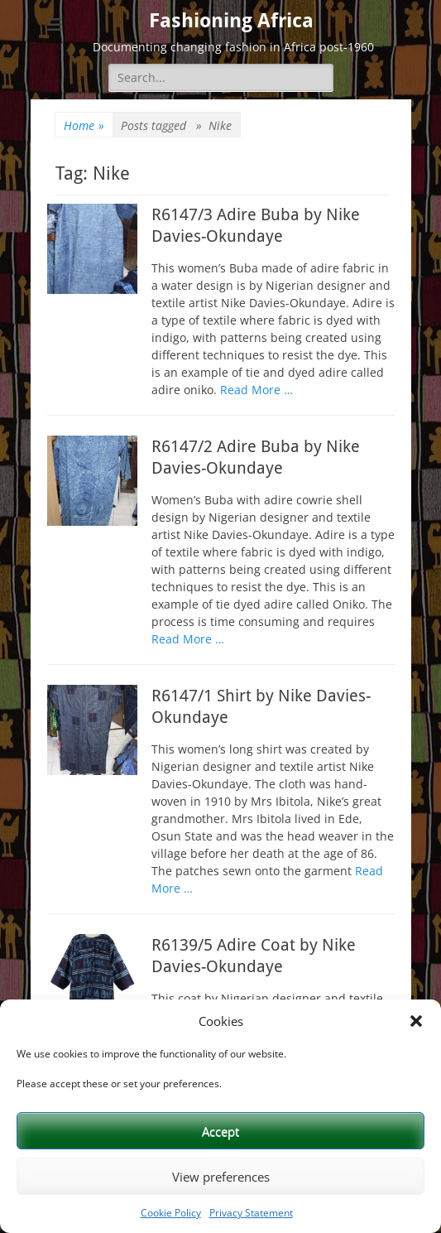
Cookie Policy (171, 1213)
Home (84, 125)
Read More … (256, 389)
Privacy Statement (251, 1213)
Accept (220, 1131)
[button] (416, 1021)
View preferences (221, 1176)
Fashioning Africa (231, 20)
